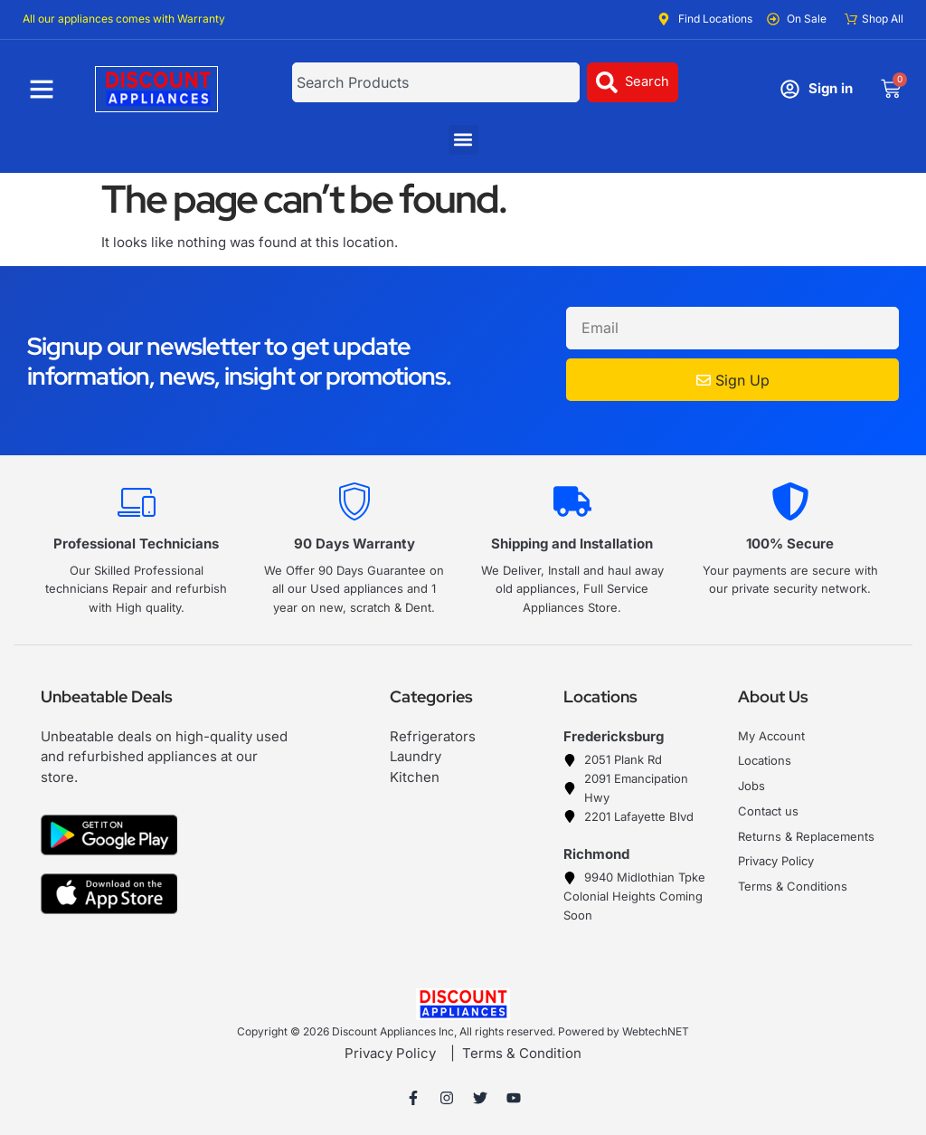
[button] (463, 140)
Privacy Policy (390, 1053)
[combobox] (435, 82)
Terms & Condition (521, 1053)
